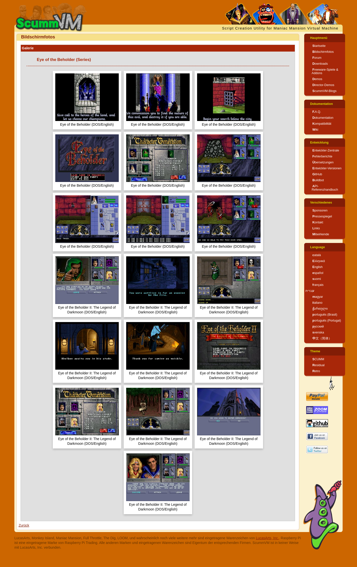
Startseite (319, 46)
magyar (317, 296)
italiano (317, 302)
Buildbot (318, 180)
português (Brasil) (324, 314)
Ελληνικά (318, 261)
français (318, 285)
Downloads (320, 63)
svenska (318, 332)
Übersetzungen (322, 162)
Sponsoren (319, 210)
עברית (309, 291)
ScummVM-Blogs (324, 91)
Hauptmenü (318, 38)
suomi (316, 279)
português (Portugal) (326, 320)
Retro (316, 371)
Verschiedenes (321, 202)
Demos (317, 79)
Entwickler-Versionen (327, 168)
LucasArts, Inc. (267, 538)
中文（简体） (322, 338)
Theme (315, 351)
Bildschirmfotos (323, 52)
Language (317, 247)
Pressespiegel (322, 216)
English (317, 267)
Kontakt (317, 222)
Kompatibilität (321, 123)
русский (318, 326)
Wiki (315, 129)
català (316, 255)
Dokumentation (321, 104)
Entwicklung (319, 142)
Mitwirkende (320, 234)
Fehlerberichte (322, 156)
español (317, 273)
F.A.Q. (316, 112)
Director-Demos (323, 85)
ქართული (320, 308)
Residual (318, 365)
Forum (316, 58)
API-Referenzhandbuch (325, 187)
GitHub (317, 174)
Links (316, 228)
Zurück (24, 525)
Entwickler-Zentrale (325, 150)
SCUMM (318, 359)
